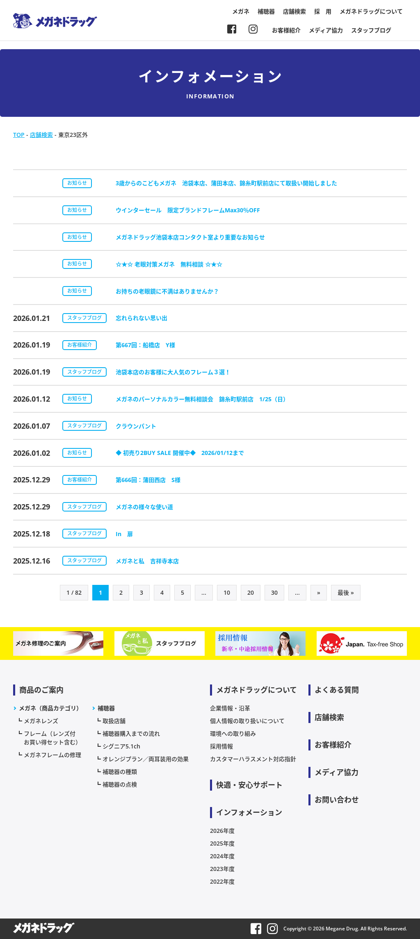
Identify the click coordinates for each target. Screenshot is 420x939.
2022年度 (222, 881)
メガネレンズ (41, 721)
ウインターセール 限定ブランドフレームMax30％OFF (188, 210)
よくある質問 (337, 690)
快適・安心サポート (249, 785)
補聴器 (266, 11)
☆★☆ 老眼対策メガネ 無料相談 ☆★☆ (169, 264)
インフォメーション (249, 812)
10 (227, 592)
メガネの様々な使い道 (144, 507)
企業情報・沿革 (230, 708)
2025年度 (222, 843)
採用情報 (221, 746)
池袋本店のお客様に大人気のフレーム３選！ (173, 372)
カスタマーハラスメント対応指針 (253, 759)
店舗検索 (294, 11)
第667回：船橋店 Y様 (145, 345)
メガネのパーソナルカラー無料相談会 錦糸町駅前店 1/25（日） (202, 399)
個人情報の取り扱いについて (247, 721)
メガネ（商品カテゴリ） (50, 708)
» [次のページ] (318, 592)
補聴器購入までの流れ (131, 733)
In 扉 (124, 534)
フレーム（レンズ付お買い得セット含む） (52, 738)
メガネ (240, 11)
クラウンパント (136, 426)
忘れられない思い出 (141, 318)
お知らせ (77, 183)
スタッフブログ (371, 30)
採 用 (322, 11)
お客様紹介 (286, 30)
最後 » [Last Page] (346, 592)
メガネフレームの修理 (52, 755)
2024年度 (222, 856)
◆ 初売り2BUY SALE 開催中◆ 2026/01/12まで (180, 453)
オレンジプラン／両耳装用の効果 (146, 759)
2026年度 (222, 830)
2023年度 (222, 869)
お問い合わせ (337, 800)
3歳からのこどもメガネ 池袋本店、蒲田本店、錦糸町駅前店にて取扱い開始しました (226, 183)
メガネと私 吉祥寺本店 (147, 561)
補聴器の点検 (120, 784)
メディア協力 (326, 30)
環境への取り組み (233, 733)
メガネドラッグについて (371, 11)
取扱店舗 (114, 721)
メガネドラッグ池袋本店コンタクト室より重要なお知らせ (190, 237)
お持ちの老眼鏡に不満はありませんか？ (167, 291)
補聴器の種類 (120, 771)
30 (274, 592)
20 (250, 592)
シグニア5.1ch (121, 746)
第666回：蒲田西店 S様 (148, 480)
